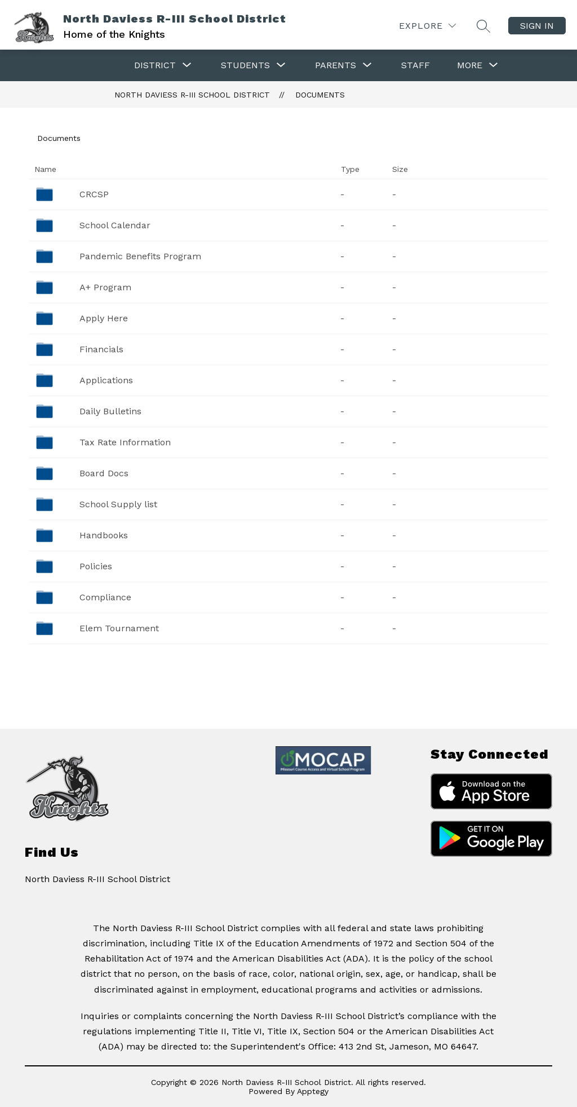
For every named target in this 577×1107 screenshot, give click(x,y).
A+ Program (105, 287)
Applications (106, 380)
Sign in (537, 25)
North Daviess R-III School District (192, 94)
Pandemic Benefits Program (140, 256)
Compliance (105, 597)
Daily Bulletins (110, 411)
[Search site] (483, 26)
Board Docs (103, 473)
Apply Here (103, 318)
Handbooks (103, 535)
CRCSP (94, 194)
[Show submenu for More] (469, 65)
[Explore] (427, 26)
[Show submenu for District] (155, 65)
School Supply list (118, 504)
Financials (101, 349)
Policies (95, 566)
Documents (320, 94)
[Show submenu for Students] (245, 65)
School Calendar (114, 225)
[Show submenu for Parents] (335, 65)
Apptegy (313, 1091)
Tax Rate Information (125, 442)
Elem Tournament (119, 628)
